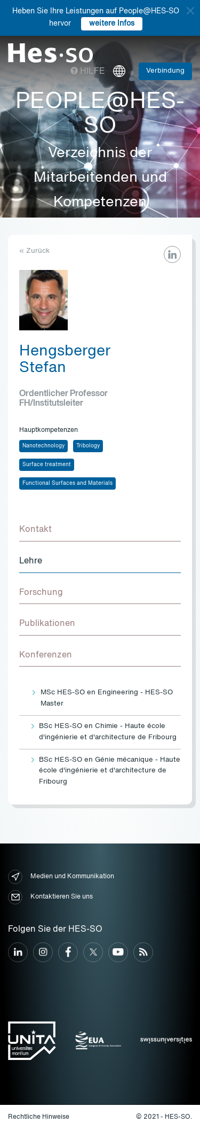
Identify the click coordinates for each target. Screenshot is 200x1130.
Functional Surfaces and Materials (67, 483)
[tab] (100, 530)
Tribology (88, 445)
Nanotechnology (43, 445)
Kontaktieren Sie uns (50, 897)
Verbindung (165, 70)
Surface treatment (46, 464)
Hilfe (87, 71)
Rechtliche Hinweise (38, 1117)
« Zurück (34, 250)
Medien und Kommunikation (61, 877)
